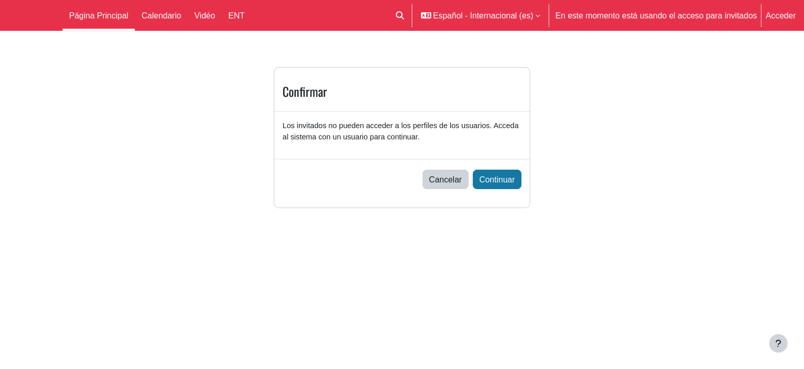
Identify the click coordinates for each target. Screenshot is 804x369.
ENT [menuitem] (236, 15)
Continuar (497, 181)
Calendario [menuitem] (161, 15)
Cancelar (445, 181)
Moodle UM (29, 15)
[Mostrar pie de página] (778, 343)
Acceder (781, 15)
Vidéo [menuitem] (204, 15)
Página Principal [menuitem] (99, 15)
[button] (400, 15)
